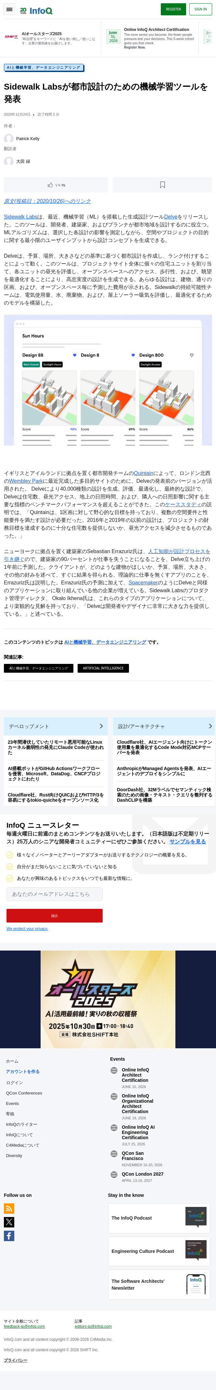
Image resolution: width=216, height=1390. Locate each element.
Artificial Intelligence (104, 669)
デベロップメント (30, 732)
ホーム (13, 1072)
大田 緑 (25, 164)
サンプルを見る (188, 850)
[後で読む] (162, 187)
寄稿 (11, 1125)
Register (172, 9)
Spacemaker (160, 583)
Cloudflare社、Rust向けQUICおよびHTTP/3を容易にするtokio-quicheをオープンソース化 (57, 803)
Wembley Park (32, 482)
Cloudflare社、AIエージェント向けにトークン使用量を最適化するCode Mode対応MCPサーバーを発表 (165, 753)
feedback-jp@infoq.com (25, 1343)
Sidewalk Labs (22, 219)
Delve (172, 219)
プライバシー (17, 1377)
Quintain (145, 474)
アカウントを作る (24, 1083)
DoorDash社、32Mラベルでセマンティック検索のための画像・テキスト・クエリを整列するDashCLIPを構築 (166, 801)
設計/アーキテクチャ (143, 732)
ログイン (15, 1094)
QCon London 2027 (142, 1185)
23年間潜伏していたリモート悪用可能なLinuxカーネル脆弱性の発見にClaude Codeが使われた (57, 753)
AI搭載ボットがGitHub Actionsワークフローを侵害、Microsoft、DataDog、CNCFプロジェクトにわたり (55, 780)
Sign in (199, 9)
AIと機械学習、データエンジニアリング (45, 70)
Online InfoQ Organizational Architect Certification (137, 1115)
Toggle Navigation (9, 9)
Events (13, 1114)
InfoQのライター (23, 1135)
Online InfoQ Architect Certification (135, 1086)
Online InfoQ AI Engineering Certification (138, 1144)
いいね (61, 187)
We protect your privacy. (27, 937)
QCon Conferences (25, 1104)
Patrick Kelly (29, 141)
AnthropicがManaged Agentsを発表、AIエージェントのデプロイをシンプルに (165, 777)
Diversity (15, 1167)
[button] (54, 924)
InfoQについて (20, 1146)
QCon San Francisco (133, 1167)
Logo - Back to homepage (37, 8)
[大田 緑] (10, 164)
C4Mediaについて (24, 1156)
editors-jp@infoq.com (93, 1343)
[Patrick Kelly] (10, 141)
